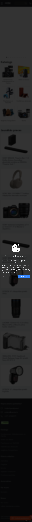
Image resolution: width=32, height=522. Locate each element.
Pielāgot (4, 276)
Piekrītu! (24, 276)
